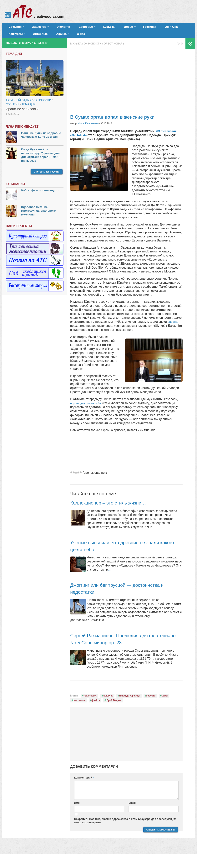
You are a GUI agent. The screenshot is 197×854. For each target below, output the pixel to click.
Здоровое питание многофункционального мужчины (38, 215)
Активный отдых (18, 104)
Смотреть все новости (46, 176)
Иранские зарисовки (22, 114)
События (14, 27)
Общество (35, 27)
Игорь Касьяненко (87, 128)
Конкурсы (169, 27)
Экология (57, 27)
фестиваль (79, 704)
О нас (50, 37)
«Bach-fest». (90, 700)
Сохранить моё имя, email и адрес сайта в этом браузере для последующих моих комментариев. (125, 825)
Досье (113, 27)
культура (108, 700)
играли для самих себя (87, 407)
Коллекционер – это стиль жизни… (114, 507)
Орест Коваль (114, 48)
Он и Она (150, 27)
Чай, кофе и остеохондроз (40, 195)
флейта (95, 704)
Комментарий (84, 782)
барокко (173, 326)
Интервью (15, 37)
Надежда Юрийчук (129, 700)
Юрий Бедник (113, 704)
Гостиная (132, 27)
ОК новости (92, 48)
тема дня (29, 108)
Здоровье (76, 27)
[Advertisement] (126, 85)
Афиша (32, 37)
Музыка (76, 48)
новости (150, 700)
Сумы (164, 700)
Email (132, 807)
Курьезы (98, 27)
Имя (77, 807)
